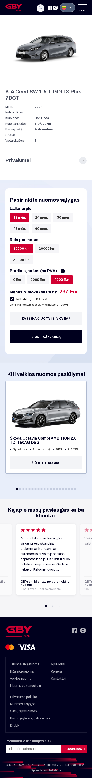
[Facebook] (50, 7)
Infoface (55, 768)
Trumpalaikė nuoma (24, 663)
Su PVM (18, 297)
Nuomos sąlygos (23, 702)
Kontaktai (58, 677)
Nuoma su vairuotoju (25, 684)
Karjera (56, 670)
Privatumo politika (23, 695)
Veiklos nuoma (20, 677)
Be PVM (38, 297)
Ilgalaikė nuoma (22, 670)
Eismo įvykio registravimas (30, 717)
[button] (17, 487)
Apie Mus (58, 663)
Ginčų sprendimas (23, 709)
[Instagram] (55, 7)
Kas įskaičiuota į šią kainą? (46, 317)
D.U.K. (15, 724)
